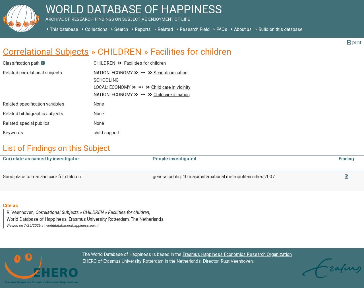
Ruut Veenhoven (237, 261)
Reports (143, 29)
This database (64, 29)
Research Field (195, 29)
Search (121, 29)
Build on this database (280, 29)
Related (165, 29)
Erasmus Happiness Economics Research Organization (237, 254)
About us (243, 29)
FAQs (221, 29)
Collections (96, 29)
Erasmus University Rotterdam (133, 261)
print (354, 42)
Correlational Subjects (46, 51)
